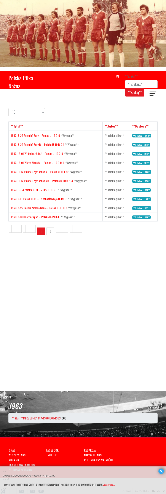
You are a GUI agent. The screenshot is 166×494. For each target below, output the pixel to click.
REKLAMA (13, 460)
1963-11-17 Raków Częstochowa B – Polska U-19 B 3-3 (42, 180)
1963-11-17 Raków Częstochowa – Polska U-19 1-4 (39, 171)
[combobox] (141, 84)
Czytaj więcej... (109, 484)
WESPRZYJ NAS (17, 455)
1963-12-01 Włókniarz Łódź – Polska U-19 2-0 (37, 153)
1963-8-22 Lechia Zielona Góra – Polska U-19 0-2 (39, 208)
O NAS (11, 450)
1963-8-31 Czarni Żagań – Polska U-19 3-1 (36, 217)
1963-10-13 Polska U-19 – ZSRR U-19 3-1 (34, 189)
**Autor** (111, 126)
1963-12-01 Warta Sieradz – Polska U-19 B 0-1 (37, 162)
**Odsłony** (140, 126)
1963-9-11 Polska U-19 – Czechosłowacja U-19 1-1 (39, 198)
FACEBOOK (52, 450)
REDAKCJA (90, 450)
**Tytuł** (17, 126)
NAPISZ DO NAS (93, 455)
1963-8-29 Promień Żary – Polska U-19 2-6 (36, 135)
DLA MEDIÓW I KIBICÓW (21, 464)
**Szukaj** (131, 76)
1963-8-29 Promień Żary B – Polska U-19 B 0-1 (38, 144)
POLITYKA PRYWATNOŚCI (98, 460)
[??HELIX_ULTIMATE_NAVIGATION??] (153, 94)
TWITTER (51, 455)
